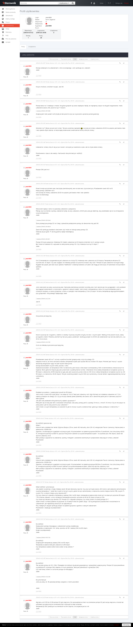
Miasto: (37, 20)
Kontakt (6, 42)
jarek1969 (28, 66)
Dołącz (126, 3)
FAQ (5, 36)
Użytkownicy (64, 3)
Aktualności (7, 16)
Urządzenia (32, 47)
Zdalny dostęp (8, 19)
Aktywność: (38, 22)
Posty (23, 47)
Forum (6, 22)
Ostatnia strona (95, 59)
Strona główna (8, 9)
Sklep (101, 3)
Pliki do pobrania (9, 39)
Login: (37, 18)
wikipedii (116, 625)
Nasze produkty (9, 12)
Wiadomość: (39, 24)
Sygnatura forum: (38, 27)
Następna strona (83, 59)
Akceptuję (126, 625)
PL (109, 3)
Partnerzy (7, 32)
